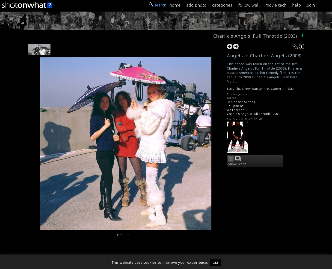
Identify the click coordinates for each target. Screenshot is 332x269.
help (296, 5)
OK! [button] (215, 262)
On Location (236, 110)
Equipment (235, 106)
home (175, 5)
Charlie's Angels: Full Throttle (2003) (255, 36)
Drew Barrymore (255, 88)
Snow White (237, 164)
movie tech (276, 5)
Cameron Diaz (282, 88)
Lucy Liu (233, 88)
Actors (231, 98)
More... (232, 81)
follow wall (249, 5)
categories (222, 5)
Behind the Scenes (241, 102)
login (310, 5)
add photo (196, 5)
